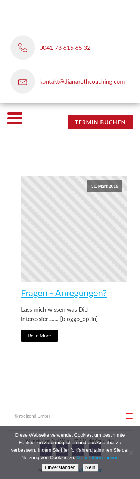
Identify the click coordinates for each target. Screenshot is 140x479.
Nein (90, 467)
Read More (39, 336)
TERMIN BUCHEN (100, 122)
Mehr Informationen (98, 457)
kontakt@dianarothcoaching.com (82, 81)
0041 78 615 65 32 (65, 47)
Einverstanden (60, 467)
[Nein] (130, 452)
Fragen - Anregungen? (64, 293)
